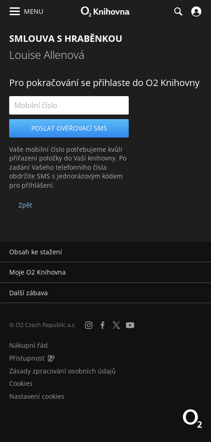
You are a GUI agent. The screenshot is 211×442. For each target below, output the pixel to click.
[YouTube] (130, 325)
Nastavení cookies (36, 396)
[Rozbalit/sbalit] (198, 252)
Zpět (25, 205)
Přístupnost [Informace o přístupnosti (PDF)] (27, 358)
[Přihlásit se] (195, 11)
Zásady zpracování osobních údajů (62, 371)
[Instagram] (89, 325)
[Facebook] (102, 325)
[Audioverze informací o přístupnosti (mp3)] (51, 358)
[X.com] (116, 325)
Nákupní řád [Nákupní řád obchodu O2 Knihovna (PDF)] (28, 345)
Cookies (21, 383)
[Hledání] (178, 11)
